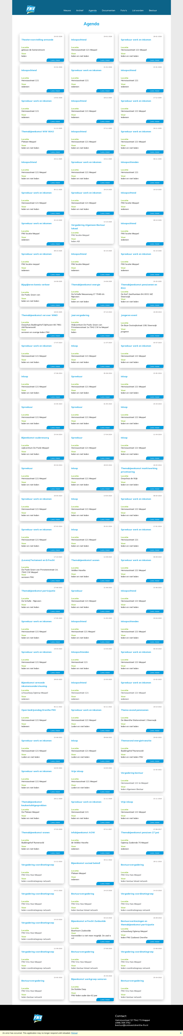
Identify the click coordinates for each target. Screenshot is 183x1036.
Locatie (25, 47)
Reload (74, 1033)
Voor (23, 53)
